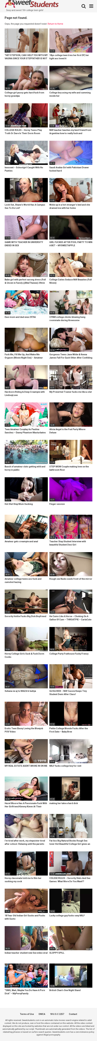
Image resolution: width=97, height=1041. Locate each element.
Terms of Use (27, 1014)
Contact (73, 1014)
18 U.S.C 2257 (57, 1014)
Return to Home (55, 24)
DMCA (42, 1014)
